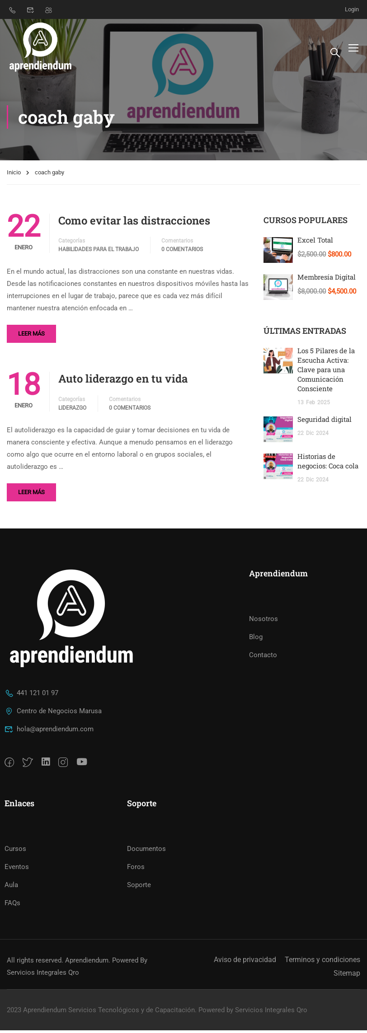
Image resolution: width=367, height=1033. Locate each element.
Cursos (15, 851)
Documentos (146, 851)
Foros (136, 869)
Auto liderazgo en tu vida (123, 381)
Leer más (31, 336)
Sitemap (347, 976)
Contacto (263, 658)
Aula (11, 887)
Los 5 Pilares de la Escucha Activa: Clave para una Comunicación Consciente (326, 372)
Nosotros (263, 621)
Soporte (139, 887)
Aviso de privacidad (245, 962)
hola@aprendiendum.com (49, 732)
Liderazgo (72, 410)
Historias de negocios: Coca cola (327, 463)
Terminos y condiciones (322, 962)
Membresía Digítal (326, 279)
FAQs (12, 906)
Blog (256, 640)
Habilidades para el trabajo (98, 252)
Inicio (14, 175)
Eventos (17, 869)
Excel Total (315, 242)
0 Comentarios (182, 252)
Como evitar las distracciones (134, 223)
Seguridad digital (324, 421)
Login (352, 9)
